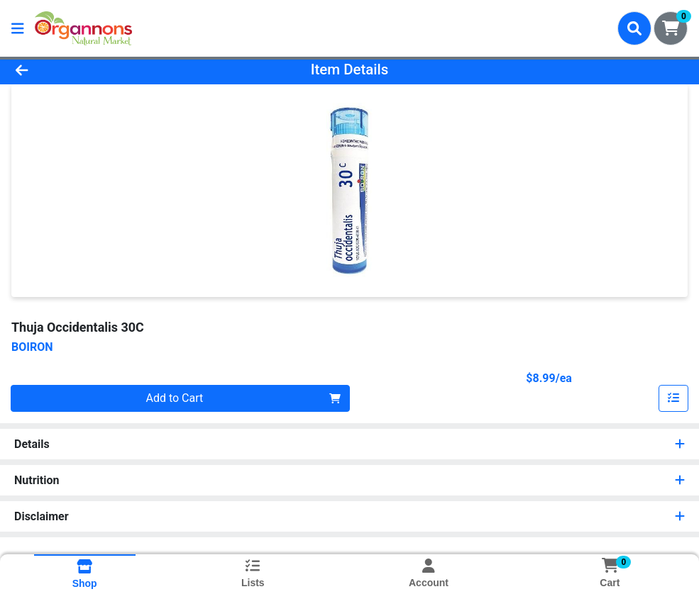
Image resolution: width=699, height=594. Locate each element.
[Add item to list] (673, 398)
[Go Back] (95, 69)
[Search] (634, 28)
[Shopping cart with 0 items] (671, 28)
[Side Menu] (17, 28)
